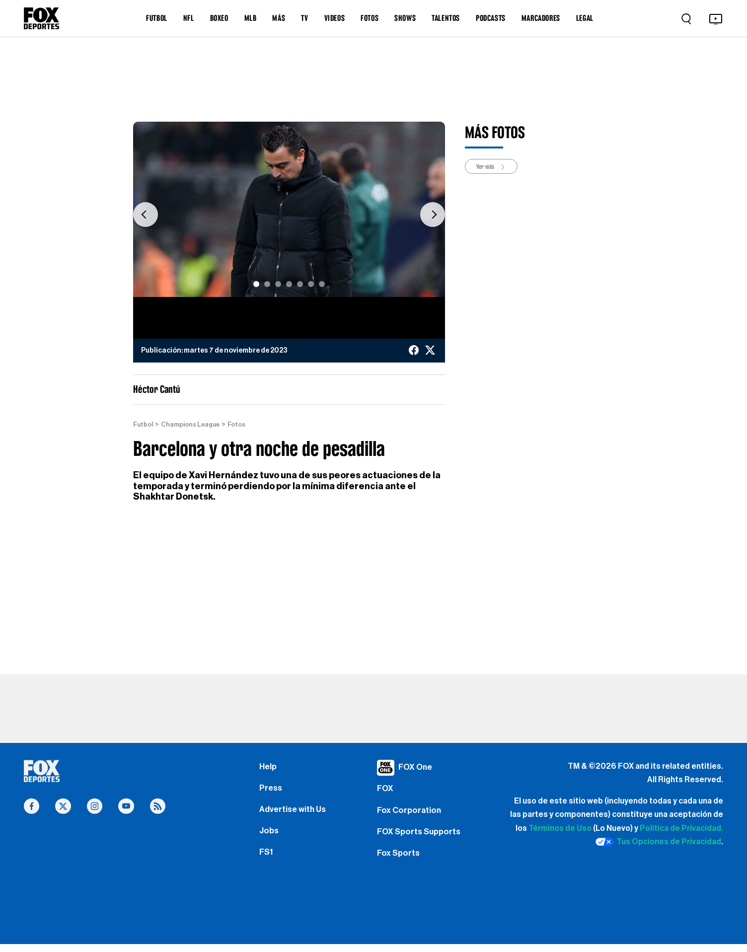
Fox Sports (399, 862)
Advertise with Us (294, 814)
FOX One (416, 767)
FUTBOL (156, 17)
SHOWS (405, 17)
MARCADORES (541, 17)
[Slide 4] (289, 284)
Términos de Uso (560, 829)
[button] (145, 214)
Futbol (144, 424)
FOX (386, 791)
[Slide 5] (300, 284)
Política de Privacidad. (681, 829)
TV (304, 17)
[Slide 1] (256, 284)
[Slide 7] (322, 284)
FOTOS (369, 17)
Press (271, 791)
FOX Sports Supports (421, 838)
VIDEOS (334, 17)
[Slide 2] (267, 284)
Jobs (269, 838)
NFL (188, 17)
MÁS (278, 17)
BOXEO (219, 17)
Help (268, 767)
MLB (250, 17)
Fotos (247, 424)
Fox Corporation (410, 814)
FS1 (267, 862)
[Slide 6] (311, 284)
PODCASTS (491, 17)
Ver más (494, 167)
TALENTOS (446, 17)
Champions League (196, 424)
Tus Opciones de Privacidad (658, 842)
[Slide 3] (278, 284)
